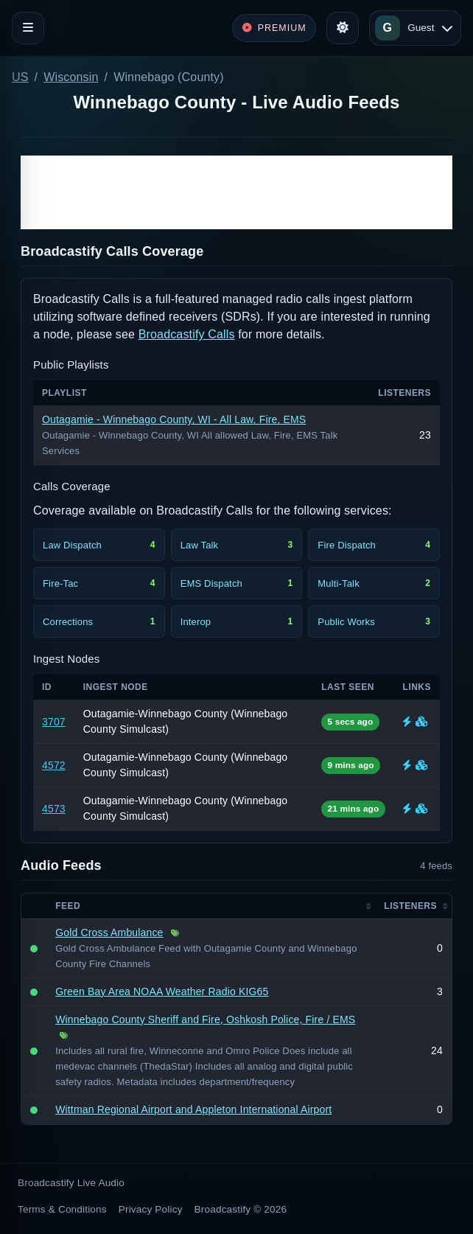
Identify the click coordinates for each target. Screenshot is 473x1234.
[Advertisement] (236, 192)
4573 (54, 809)
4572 (54, 765)
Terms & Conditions (62, 1209)
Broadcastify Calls (187, 334)
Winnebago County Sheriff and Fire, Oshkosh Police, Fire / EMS (205, 1019)
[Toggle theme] (342, 28)
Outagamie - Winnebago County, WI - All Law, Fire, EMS (174, 419)
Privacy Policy (151, 1209)
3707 (54, 722)
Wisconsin (70, 77)
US (20, 77)
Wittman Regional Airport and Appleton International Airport (193, 1109)
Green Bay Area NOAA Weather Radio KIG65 (161, 991)
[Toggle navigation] (28, 28)
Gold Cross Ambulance (109, 932)
